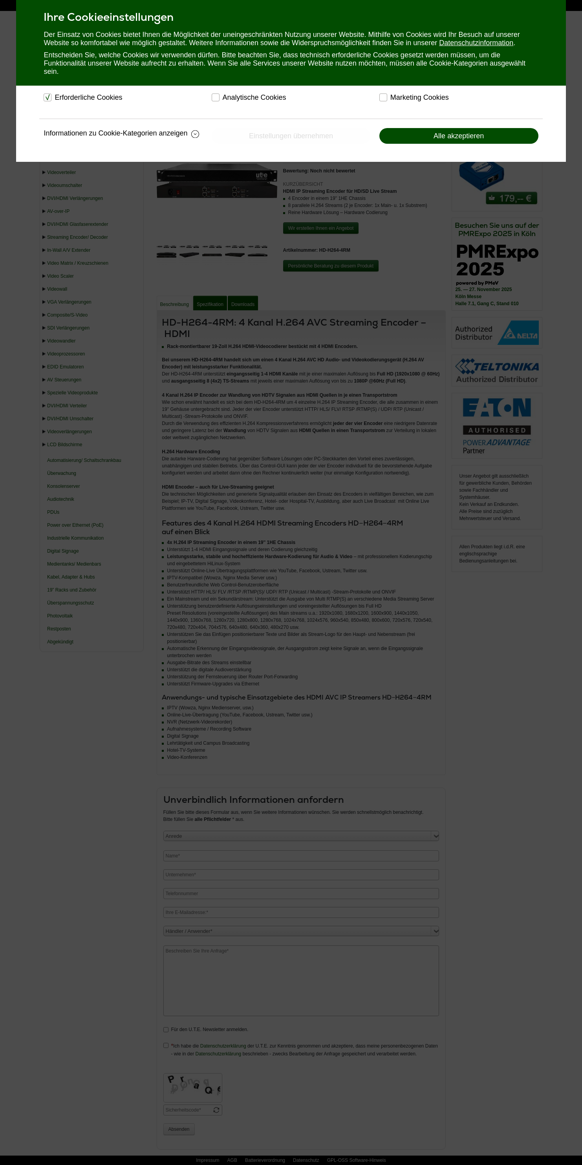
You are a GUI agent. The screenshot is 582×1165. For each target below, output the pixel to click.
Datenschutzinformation (476, 43)
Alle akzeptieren (459, 136)
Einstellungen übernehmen (291, 136)
